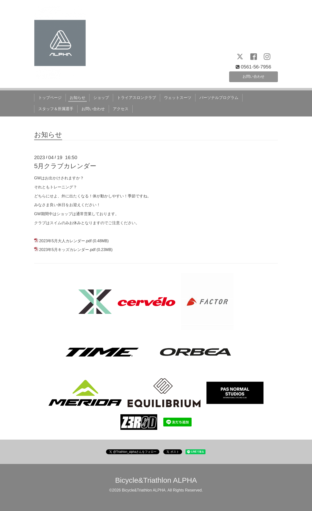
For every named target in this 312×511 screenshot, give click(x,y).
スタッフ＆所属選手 (55, 109)
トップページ (50, 98)
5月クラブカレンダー (65, 166)
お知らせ (77, 98)
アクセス (120, 109)
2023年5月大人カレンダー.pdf (65, 241)
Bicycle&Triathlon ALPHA (156, 480)
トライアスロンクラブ (136, 98)
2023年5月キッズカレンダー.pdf (67, 250)
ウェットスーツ (177, 98)
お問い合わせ (253, 76)
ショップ (101, 98)
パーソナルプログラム (218, 98)
